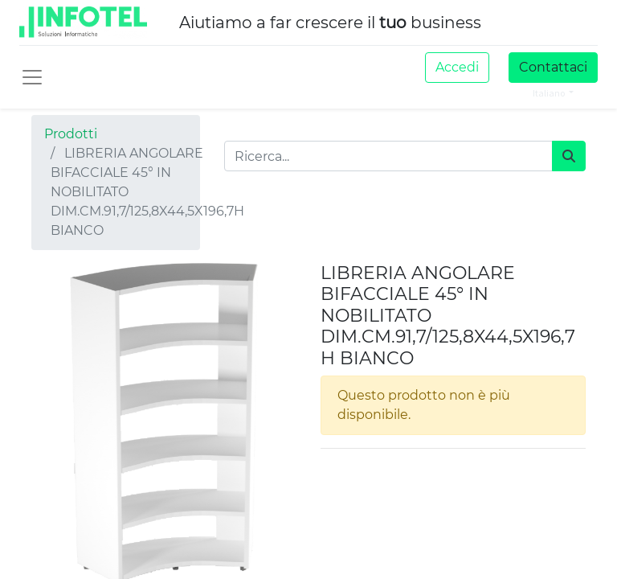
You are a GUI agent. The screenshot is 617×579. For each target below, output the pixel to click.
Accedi (457, 67)
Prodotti (70, 134)
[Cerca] (569, 156)
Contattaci (553, 67)
